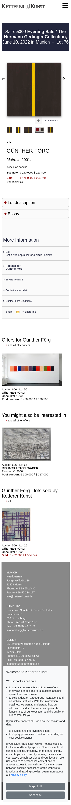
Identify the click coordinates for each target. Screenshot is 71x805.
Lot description (21, 202)
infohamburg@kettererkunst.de (25, 630)
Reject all (35, 786)
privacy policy (19, 774)
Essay (13, 213)
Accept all (35, 795)
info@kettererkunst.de (20, 596)
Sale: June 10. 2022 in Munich (34, 37)
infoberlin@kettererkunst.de (23, 663)
